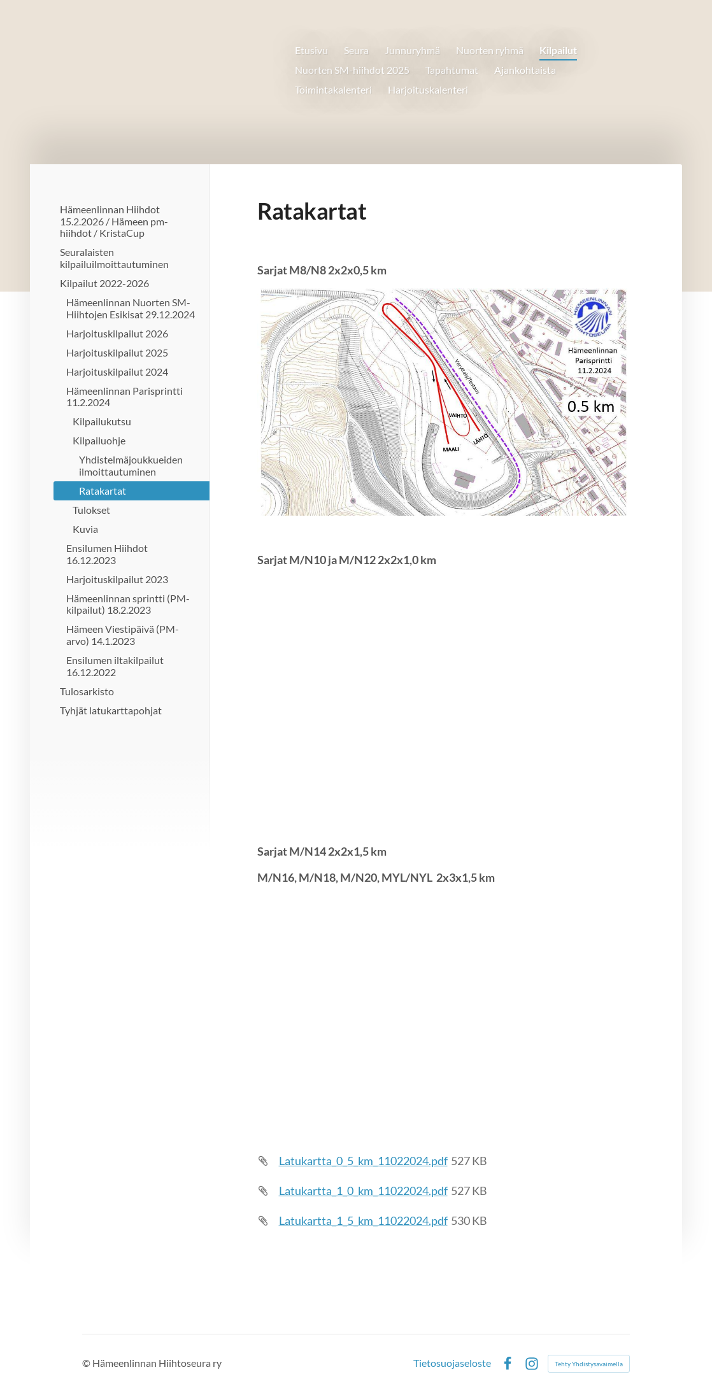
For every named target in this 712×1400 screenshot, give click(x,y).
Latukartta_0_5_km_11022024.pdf (363, 1161)
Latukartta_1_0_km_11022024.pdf (363, 1191)
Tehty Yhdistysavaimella (589, 1364)
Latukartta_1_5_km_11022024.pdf (363, 1220)
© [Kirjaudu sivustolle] (87, 1363)
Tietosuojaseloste (452, 1364)
